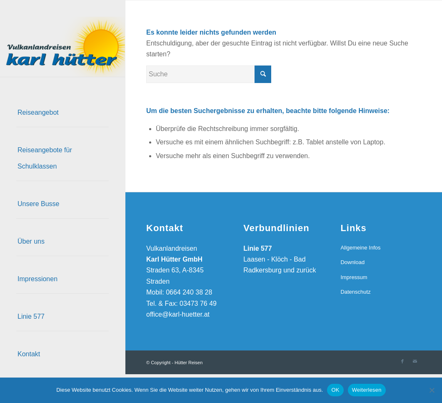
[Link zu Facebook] (402, 361)
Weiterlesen (367, 390)
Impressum (353, 277)
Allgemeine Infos (360, 247)
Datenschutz (355, 292)
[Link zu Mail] (415, 361)
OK (335, 390)
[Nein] (431, 390)
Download (352, 262)
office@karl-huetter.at (178, 314)
